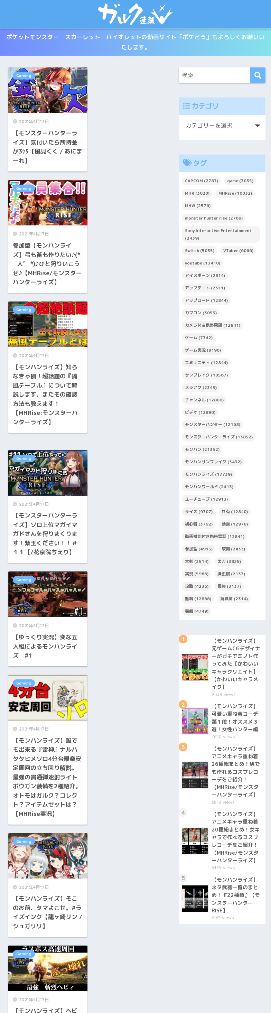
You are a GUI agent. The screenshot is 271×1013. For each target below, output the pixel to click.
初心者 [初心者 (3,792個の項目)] (199, 525)
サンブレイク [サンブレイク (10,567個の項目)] (206, 376)
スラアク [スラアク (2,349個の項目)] (201, 389)
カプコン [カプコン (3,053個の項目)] (201, 314)
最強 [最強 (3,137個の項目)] (229, 588)
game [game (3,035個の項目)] (240, 182)
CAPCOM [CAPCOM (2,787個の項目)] (201, 182)
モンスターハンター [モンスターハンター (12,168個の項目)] (212, 426)
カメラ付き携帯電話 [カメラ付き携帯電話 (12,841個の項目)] (212, 326)
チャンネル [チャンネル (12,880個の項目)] (204, 401)
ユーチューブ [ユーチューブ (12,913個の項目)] (206, 501)
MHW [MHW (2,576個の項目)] (198, 207)
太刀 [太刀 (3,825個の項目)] (229, 563)
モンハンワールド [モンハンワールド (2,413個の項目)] (209, 488)
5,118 (69, 871)
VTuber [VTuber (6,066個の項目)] (238, 252)
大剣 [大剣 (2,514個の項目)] (196, 563)
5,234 (138, 871)
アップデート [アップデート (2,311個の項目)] (205, 289)
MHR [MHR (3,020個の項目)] (197, 195)
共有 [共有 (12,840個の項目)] (235, 513)
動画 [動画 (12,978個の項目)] (235, 525)
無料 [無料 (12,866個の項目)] (198, 600)
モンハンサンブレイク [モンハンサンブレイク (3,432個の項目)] (213, 463)
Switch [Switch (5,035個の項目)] (199, 252)
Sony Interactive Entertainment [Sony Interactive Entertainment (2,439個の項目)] (218, 236)
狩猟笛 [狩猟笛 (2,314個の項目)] (234, 600)
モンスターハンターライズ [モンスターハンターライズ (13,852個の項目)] (219, 439)
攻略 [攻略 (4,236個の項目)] (196, 588)
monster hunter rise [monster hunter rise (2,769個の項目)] (214, 220)
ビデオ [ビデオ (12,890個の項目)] (200, 414)
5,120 (110, 871)
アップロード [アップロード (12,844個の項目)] (206, 302)
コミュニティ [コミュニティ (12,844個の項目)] (206, 364)
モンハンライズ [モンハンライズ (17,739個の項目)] (208, 476)
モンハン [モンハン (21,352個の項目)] (202, 451)
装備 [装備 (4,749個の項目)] (196, 612)
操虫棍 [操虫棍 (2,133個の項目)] (231, 575)
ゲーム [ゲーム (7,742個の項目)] (199, 339)
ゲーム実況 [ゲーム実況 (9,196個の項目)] (203, 351)
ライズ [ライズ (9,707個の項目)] (199, 513)
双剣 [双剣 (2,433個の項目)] (233, 550)
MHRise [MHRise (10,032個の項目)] (235, 195)
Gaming (23, 77)
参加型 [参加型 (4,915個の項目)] (199, 550)
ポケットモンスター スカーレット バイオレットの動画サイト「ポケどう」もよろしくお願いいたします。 (135, 43)
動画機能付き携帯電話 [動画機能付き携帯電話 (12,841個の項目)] (214, 538)
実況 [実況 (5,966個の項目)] (196, 575)
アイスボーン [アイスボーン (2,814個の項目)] (205, 277)
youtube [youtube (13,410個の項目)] (202, 264)
